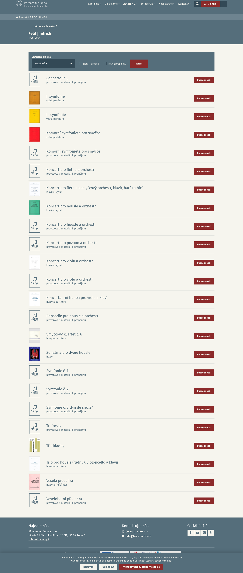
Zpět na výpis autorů (44, 26)
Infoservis (147, 7)
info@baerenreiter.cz (138, 536)
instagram (204, 533)
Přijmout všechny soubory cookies (143, 566)
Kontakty (183, 7)
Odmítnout (108, 566)
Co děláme (111, 7)
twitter (211, 533)
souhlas (101, 557)
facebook (191, 533)
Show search (197, 7)
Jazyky (223, 7)
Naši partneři (167, 7)
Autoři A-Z (129, 7)
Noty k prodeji (91, 63)
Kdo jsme (93, 7)
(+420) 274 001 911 (137, 531)
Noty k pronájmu (117, 63)
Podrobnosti (203, 80)
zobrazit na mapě (39, 539)
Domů (82, 7)
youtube (197, 533)
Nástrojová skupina (41, 57)
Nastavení (86, 566)
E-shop (212, 7)
